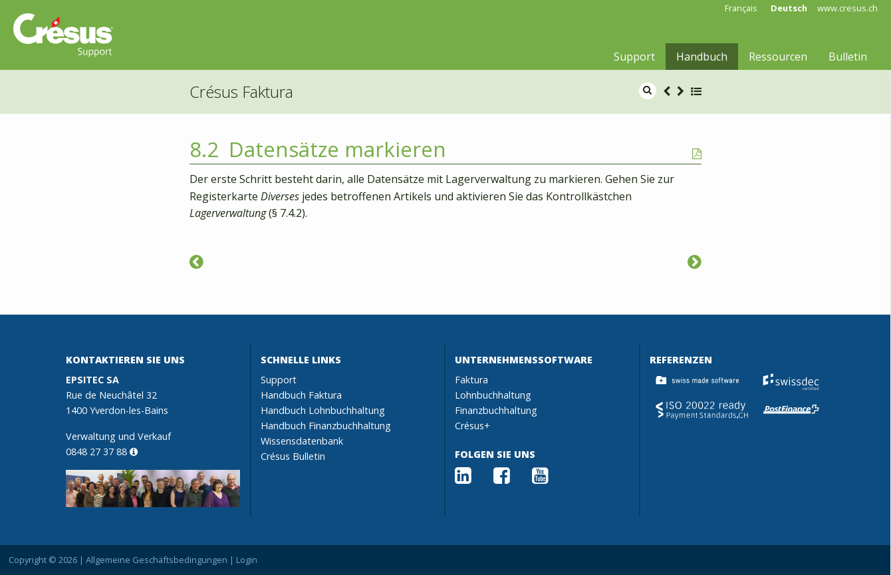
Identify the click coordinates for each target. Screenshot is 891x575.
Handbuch (701, 56)
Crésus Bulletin (293, 456)
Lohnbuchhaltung (493, 395)
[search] (647, 91)
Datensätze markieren (337, 149)
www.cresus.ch (847, 8)
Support (634, 56)
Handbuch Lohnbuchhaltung (323, 410)
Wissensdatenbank (302, 441)
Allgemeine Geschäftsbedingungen (156, 560)
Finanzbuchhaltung (496, 410)
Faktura (471, 379)
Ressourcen (778, 56)
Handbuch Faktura (301, 395)
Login (246, 560)
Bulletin (847, 56)
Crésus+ (472, 425)
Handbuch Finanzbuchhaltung (326, 425)
